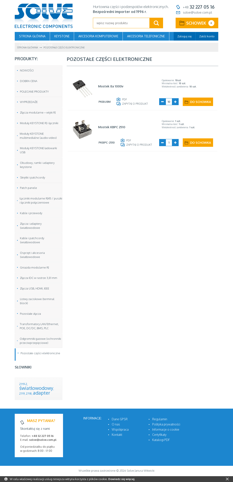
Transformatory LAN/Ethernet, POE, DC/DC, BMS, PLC (39, 326)
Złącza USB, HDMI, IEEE (34, 288)
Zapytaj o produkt (135, 103)
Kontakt (117, 434)
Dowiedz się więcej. (121, 479)
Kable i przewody (31, 213)
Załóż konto (207, 36)
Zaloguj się (184, 36)
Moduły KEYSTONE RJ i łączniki (39, 123)
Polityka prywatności (166, 424)
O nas (116, 424)
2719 (22, 393)
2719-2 (23, 384)
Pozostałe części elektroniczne (40, 353)
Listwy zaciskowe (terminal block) (37, 301)
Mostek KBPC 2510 (111, 127)
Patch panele (28, 188)
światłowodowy (36, 388)
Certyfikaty (159, 434)
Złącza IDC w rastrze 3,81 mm (38, 278)
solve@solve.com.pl (197, 12)
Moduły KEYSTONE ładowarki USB (38, 150)
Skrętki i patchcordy (32, 177)
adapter (41, 393)
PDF (124, 99)
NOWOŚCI (27, 70)
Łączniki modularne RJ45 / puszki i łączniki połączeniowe (41, 200)
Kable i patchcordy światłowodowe (32, 240)
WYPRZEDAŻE (29, 102)
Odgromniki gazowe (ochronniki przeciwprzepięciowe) (40, 341)
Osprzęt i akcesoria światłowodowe (32, 255)
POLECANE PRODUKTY (34, 91)
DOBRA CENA (28, 81)
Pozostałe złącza (30, 313)
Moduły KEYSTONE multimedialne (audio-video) (38, 135)
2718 (29, 393)
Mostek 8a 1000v (110, 86)
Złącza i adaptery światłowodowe (31, 225)
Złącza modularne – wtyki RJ (38, 112)
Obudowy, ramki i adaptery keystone (37, 165)
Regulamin (159, 419)
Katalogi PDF (161, 440)
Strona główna (32, 36)
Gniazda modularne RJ (34, 267)
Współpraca (120, 429)
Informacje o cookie (165, 429)
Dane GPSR (120, 419)
